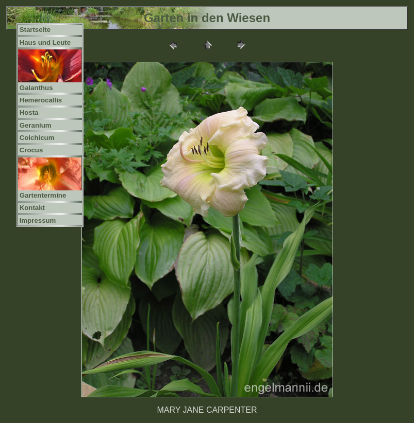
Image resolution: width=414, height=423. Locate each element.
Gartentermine (43, 195)
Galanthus (36, 88)
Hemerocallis (41, 100)
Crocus (31, 150)
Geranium (36, 125)
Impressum (38, 220)
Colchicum (37, 138)
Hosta (29, 112)
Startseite (35, 29)
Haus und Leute (45, 42)
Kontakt (32, 208)
